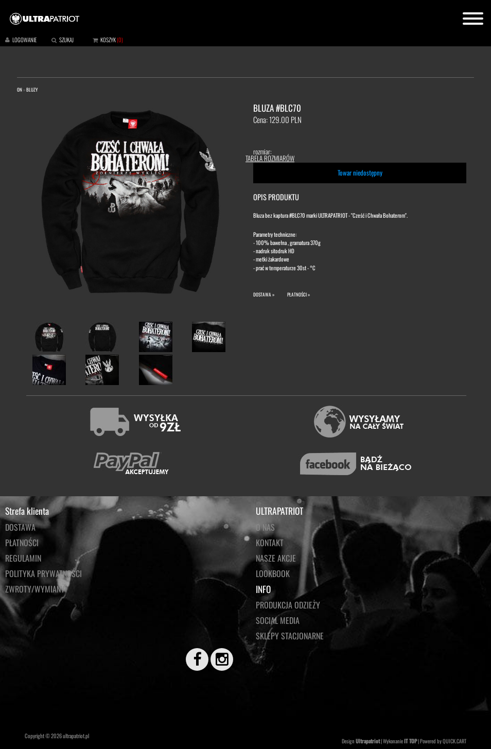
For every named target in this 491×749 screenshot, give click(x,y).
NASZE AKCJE (276, 558)
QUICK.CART (454, 741)
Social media (278, 620)
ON (19, 89)
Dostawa (20, 527)
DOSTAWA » (263, 294)
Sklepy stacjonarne (290, 636)
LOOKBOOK (273, 573)
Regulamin (23, 558)
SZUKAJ (66, 40)
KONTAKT (270, 542)
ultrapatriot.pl (76, 735)
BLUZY (32, 89)
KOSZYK (108, 40)
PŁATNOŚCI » (298, 294)
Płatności (22, 542)
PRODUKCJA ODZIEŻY (288, 605)
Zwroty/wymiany (35, 589)
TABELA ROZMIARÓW (270, 158)
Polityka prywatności (43, 573)
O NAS (265, 527)
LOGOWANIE (24, 40)
